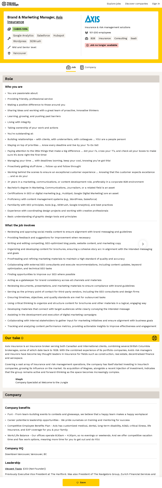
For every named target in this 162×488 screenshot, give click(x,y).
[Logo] (10, 4)
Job (71, 67)
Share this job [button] (15, 464)
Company (87, 67)
